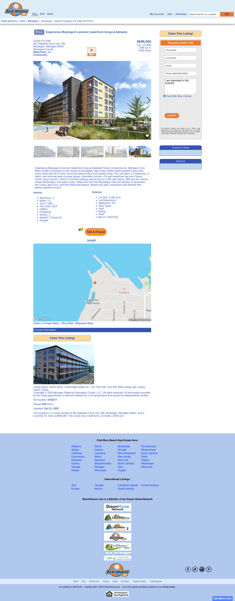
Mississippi (124, 446)
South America (126, 488)
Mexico (99, 488)
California (76, 453)
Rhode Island (148, 449)
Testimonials (139, 581)
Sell (42, 13)
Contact (125, 581)
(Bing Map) (67, 323)
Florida (75, 463)
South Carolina (149, 453)
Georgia (75, 467)
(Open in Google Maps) (46, 323)
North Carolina (126, 463)
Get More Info (222, 598)
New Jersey (124, 456)
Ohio (120, 467)
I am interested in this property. (181, 86)
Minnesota (100, 470)
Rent (50, 13)
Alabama (76, 446)
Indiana (99, 449)
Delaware (76, 460)
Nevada (122, 449)
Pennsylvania (148, 446)
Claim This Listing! (62, 338)
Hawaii (75, 470)
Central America (150, 485)
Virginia (145, 460)
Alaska (75, 449)
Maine (98, 456)
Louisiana (100, 453)
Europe (75, 488)
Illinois (98, 446)
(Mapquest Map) (84, 323)
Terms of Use (169, 587)
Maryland (100, 460)
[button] (147, 100)
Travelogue (155, 581)
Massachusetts (103, 463)
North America (9, 21)
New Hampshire (127, 453)
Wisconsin (146, 467)
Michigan (33, 21)
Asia (73, 485)
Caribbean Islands (128, 485)
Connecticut (78, 456)
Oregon (122, 470)
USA (22, 21)
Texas (144, 456)
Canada (99, 485)
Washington (147, 463)
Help (114, 581)
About (106, 581)
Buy (34, 13)
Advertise (181, 14)
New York (123, 460)
